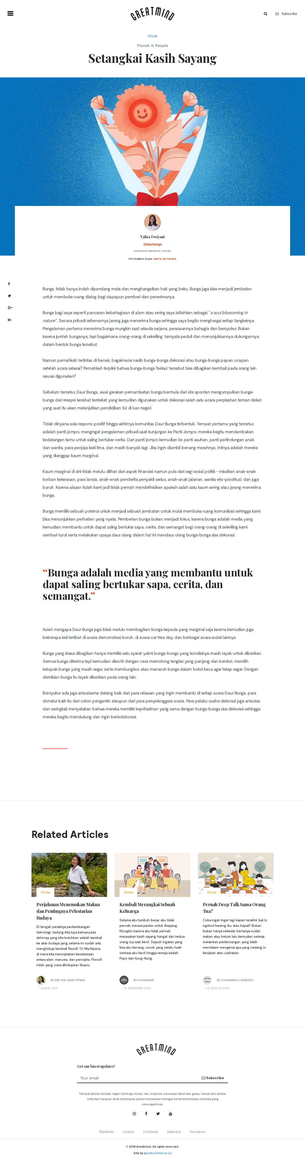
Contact (128, 1132)
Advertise (174, 1132)
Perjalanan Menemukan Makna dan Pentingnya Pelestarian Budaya (68, 911)
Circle (152, 36)
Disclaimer (198, 1132)
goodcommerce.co (158, 1153)
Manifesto (106, 1132)
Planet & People (152, 45)
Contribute (150, 1132)
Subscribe (286, 14)
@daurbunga (152, 244)
